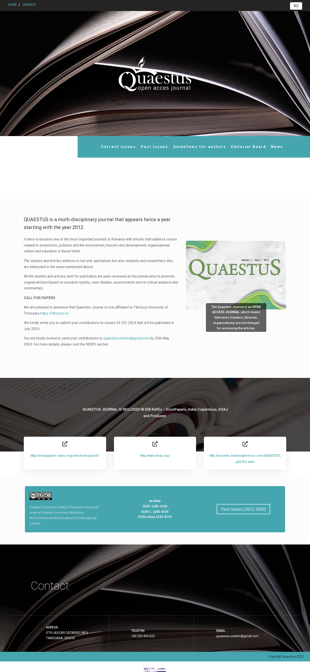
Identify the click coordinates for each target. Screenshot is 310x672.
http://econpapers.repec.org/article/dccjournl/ (65, 414)
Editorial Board (244, 147)
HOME (12, 5)
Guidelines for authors (195, 147)
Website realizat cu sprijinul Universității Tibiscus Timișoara (155, 663)
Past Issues (150, 147)
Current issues (114, 147)
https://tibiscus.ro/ (55, 272)
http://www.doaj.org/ (155, 414)
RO (296, 5)
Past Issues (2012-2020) (243, 467)
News (273, 147)
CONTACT (29, 5)
